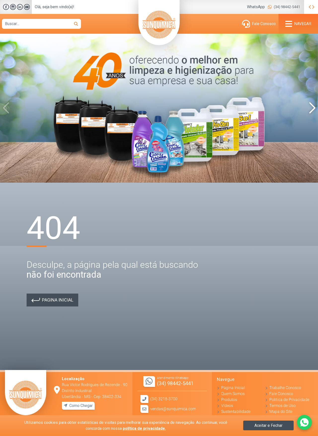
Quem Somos (233, 393)
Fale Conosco (264, 23)
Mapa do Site (280, 411)
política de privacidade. (144, 428)
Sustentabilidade (235, 411)
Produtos (229, 399)
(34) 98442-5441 (287, 7)
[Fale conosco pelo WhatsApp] (304, 422)
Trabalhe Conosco (285, 387)
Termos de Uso (282, 405)
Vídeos (227, 405)
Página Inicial (233, 387)
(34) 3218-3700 (163, 399)
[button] (312, 108)
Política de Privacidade (289, 399)
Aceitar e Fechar (268, 425)
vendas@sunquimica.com (173, 408)
